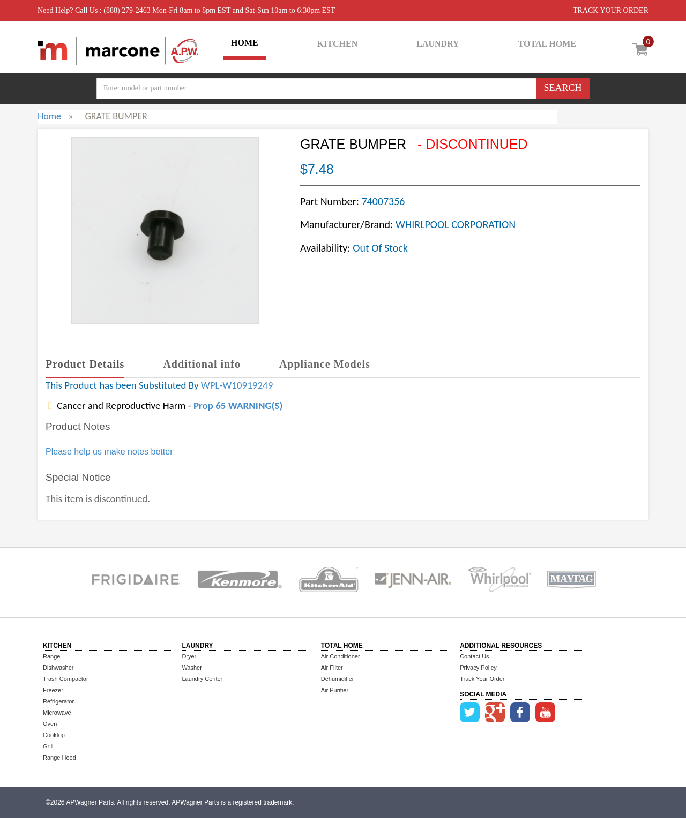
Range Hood (59, 757)
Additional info (201, 364)
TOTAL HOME (547, 43)
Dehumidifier (337, 679)
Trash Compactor (65, 679)
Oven (50, 724)
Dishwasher (58, 667)
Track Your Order (482, 679)
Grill (48, 746)
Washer (192, 667)
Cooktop (54, 735)
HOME (244, 42)
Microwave (57, 712)
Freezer (53, 690)
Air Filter (332, 667)
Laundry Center (202, 679)
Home (49, 116)
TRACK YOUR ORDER (610, 10)
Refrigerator (58, 701)
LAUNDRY (437, 43)
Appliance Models (324, 364)
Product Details (85, 364)
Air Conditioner (340, 656)
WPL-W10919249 (237, 385)
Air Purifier (334, 690)
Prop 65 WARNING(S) (237, 405)
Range (51, 656)
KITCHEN (337, 43)
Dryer (189, 656)
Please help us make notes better (109, 451)
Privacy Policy (478, 667)
